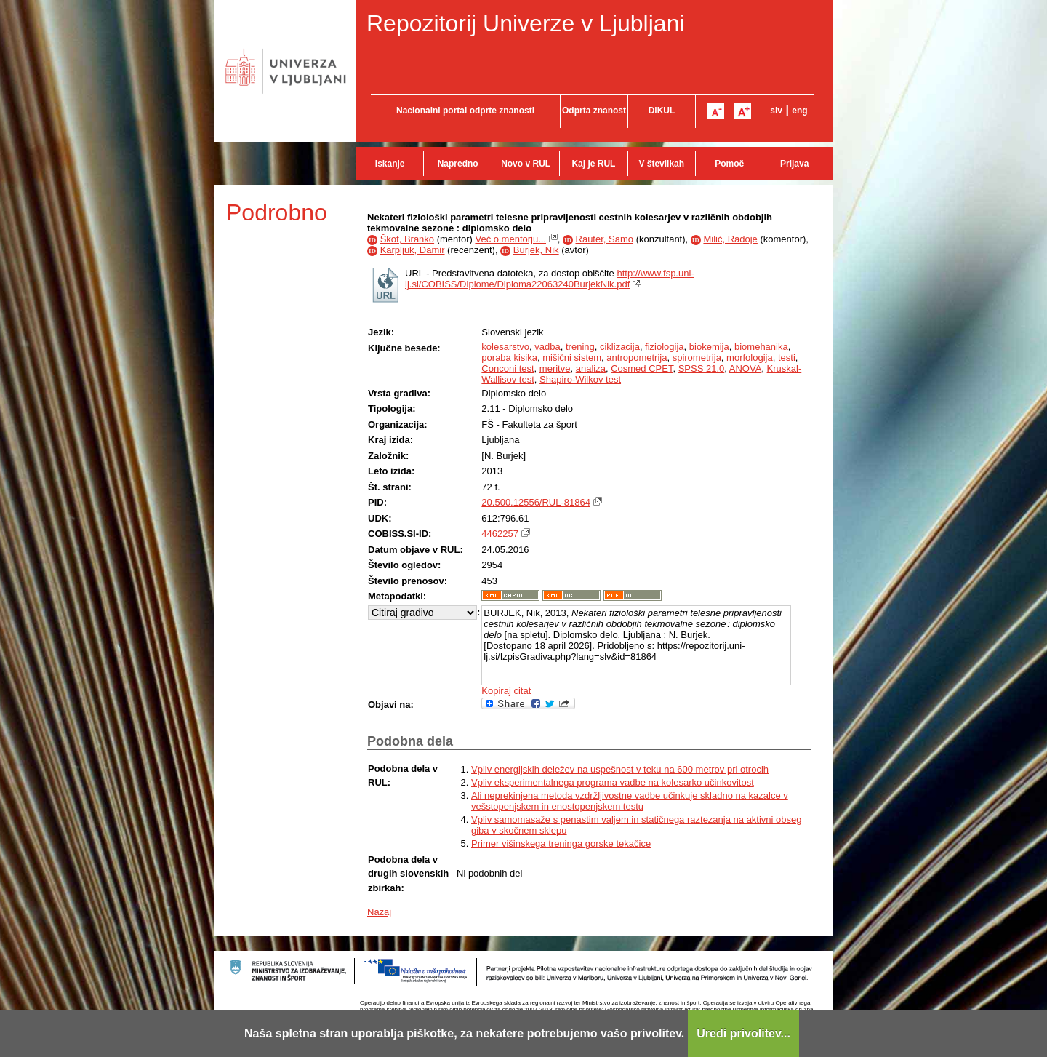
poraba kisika (509, 357)
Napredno (458, 164)
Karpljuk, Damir (412, 249)
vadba (547, 346)
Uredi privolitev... (743, 1033)
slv (776, 110)
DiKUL (662, 110)
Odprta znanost (594, 110)
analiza (591, 368)
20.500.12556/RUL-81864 (535, 502)
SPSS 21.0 (701, 368)
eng (799, 110)
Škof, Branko (407, 239)
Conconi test (507, 368)
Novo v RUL (525, 164)
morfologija (749, 357)
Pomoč (729, 164)
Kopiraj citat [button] (506, 690)
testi (786, 357)
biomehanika (761, 346)
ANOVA (745, 368)
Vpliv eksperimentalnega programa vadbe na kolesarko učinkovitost (612, 782)
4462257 (499, 533)
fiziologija (664, 346)
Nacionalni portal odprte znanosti (465, 110)
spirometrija (697, 357)
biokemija (709, 346)
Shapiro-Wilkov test (580, 379)
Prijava (794, 164)
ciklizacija (620, 346)
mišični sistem (571, 357)
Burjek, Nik (536, 249)
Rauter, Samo (605, 239)
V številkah (661, 164)
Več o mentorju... (510, 239)
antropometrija (636, 357)
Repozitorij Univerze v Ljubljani (525, 23)
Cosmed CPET (642, 368)
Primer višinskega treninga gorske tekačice (561, 843)
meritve (555, 368)
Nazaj (379, 911)
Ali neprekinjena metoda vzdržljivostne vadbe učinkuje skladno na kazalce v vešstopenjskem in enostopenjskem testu (629, 801)
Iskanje (390, 164)
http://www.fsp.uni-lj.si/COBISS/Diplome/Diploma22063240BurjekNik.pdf (549, 279)
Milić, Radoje (730, 239)
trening (580, 346)
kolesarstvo (505, 346)
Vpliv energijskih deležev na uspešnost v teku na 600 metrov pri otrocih (620, 769)
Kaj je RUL (593, 164)
